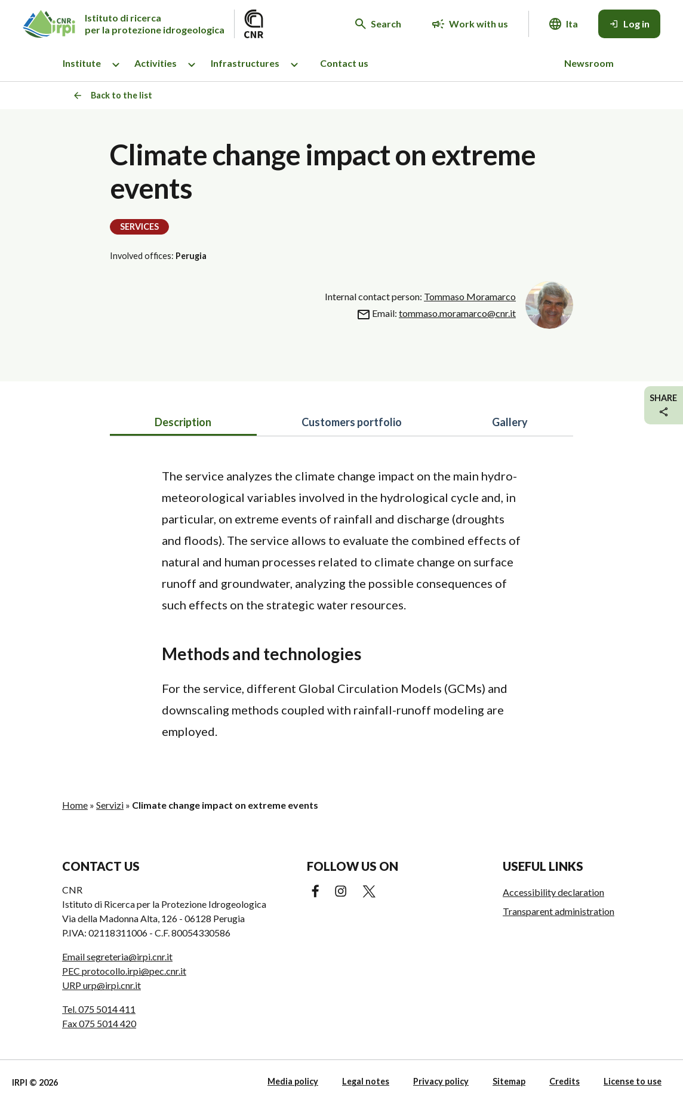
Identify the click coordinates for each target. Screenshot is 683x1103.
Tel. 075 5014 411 (99, 1009)
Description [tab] (183, 422)
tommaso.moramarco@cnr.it (457, 313)
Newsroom (589, 63)
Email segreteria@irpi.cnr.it (117, 956)
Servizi (110, 805)
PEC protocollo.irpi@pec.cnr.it (124, 970)
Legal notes (365, 1081)
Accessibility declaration (553, 892)
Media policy (292, 1081)
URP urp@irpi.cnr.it (101, 985)
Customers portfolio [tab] (351, 422)
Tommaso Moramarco (470, 296)
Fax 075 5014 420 (99, 1023)
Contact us (344, 63)
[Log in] (629, 24)
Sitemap (509, 1081)
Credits (564, 1081)
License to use (633, 1081)
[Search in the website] (378, 24)
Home (75, 805)
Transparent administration (558, 911)
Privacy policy (441, 1081)
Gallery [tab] (510, 422)
